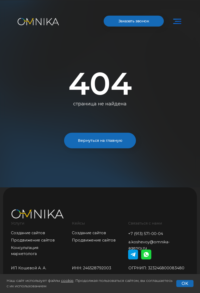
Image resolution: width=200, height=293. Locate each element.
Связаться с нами (145, 223)
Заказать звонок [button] (133, 21)
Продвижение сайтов (33, 240)
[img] (177, 21)
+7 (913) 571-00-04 (145, 233)
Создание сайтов (28, 233)
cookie (67, 280)
